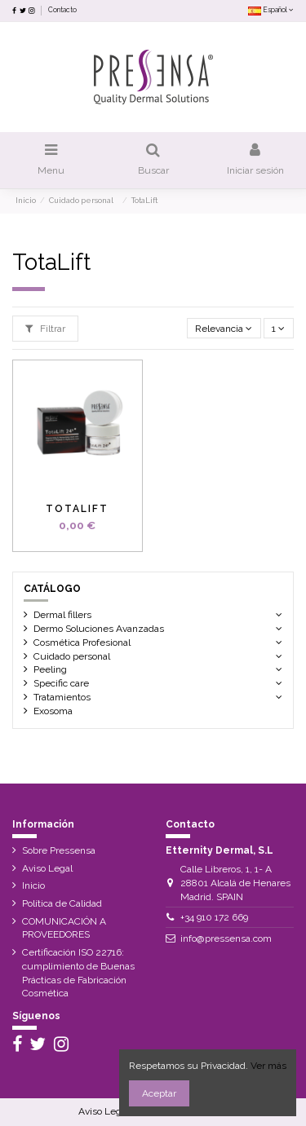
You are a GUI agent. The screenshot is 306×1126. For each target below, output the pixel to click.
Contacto (62, 10)
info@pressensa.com (226, 938)
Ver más (268, 1065)
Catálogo (52, 588)
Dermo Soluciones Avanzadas (112, 628)
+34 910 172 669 (214, 917)
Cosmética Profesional (82, 642)
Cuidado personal (75, 656)
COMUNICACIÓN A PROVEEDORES (64, 928)
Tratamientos (62, 697)
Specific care (61, 683)
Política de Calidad (62, 903)
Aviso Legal (47, 868)
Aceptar (159, 1093)
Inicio (33, 885)
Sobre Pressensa (58, 850)
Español (271, 10)
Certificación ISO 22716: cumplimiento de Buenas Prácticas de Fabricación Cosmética (78, 973)
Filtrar (45, 328)
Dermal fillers (62, 614)
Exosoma (53, 711)
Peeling (50, 669)
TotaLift (77, 508)
